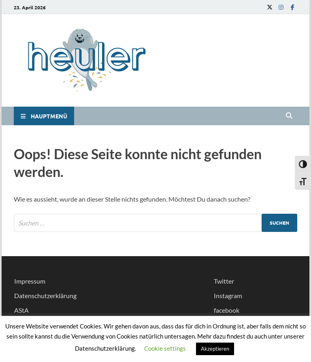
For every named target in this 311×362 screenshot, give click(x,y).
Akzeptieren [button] (215, 348)
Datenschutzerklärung (45, 295)
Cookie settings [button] (165, 348)
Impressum (29, 281)
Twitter (224, 281)
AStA (21, 310)
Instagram (228, 295)
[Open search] (289, 116)
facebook (226, 310)
